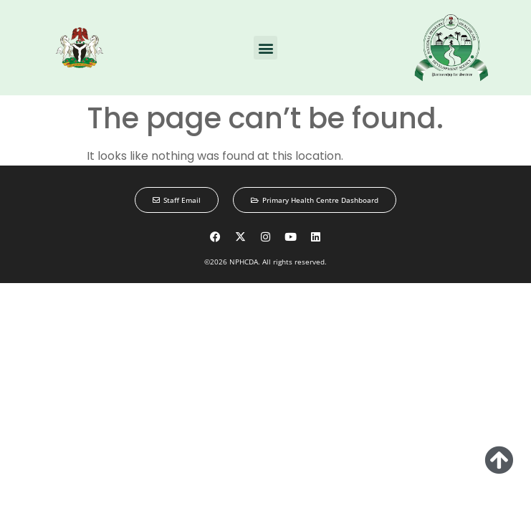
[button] (265, 47)
